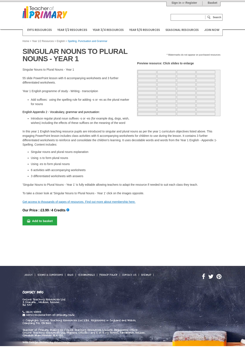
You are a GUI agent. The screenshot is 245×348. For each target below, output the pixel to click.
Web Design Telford (35, 342)
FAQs (70, 275)
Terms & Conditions (50, 275)
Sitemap (146, 275)
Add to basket (40, 221)
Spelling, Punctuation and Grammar (87, 41)
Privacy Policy (108, 275)
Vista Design (62, 342)
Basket (212, 2)
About (29, 275)
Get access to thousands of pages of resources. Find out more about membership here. (78, 201)
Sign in (176, 2)
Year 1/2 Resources (43, 41)
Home (25, 41)
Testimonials (86, 275)
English (61, 41)
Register (191, 2)
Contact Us (129, 275)
